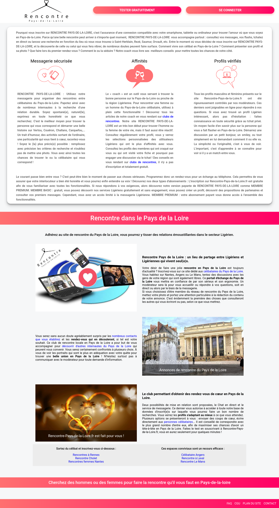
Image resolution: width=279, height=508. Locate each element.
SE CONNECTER (230, 10)
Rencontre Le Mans (193, 461)
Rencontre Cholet (86, 458)
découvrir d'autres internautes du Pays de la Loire (96, 346)
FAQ (229, 503)
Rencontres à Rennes (86, 455)
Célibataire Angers (192, 455)
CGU (237, 503)
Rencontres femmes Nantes (86, 461)
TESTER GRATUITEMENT (137, 10)
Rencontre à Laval (193, 458)
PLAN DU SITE (252, 503)
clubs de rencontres (143, 162)
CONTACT (270, 503)
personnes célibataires (178, 422)
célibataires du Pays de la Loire (223, 271)
